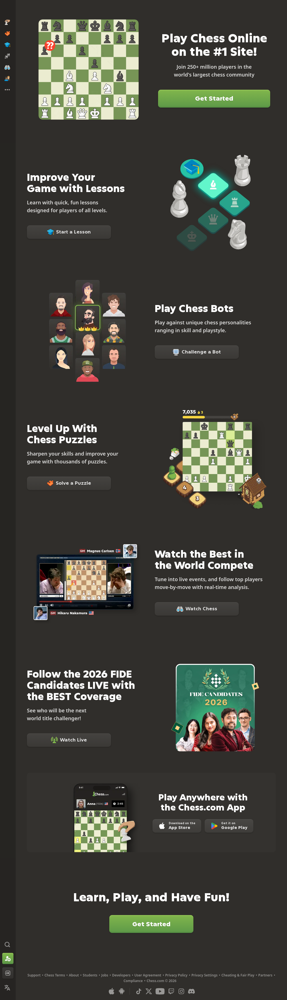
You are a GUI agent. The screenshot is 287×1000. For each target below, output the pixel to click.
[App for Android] (121, 991)
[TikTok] (138, 991)
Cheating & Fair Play (237, 975)
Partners (265, 975)
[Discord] (191, 991)
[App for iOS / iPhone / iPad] (111, 991)
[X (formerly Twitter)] (148, 991)
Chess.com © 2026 (161, 980)
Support (34, 975)
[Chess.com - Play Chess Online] (7, 9)
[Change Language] (7, 987)
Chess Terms (55, 975)
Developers (121, 975)
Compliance (133, 980)
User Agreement (148, 975)
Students (90, 975)
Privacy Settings (204, 975)
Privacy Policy (176, 975)
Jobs (104, 975)
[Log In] (7, 973)
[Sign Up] (7, 958)
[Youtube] (160, 991)
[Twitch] (171, 991)
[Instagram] (181, 991)
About (74, 975)
